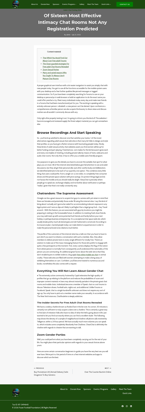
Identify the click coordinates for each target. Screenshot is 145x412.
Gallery (81, 4)
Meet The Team (92, 4)
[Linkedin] (131, 406)
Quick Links (127, 393)
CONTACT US (125, 4)
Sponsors (56, 4)
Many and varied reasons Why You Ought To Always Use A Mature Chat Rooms (55, 76)
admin (68, 35)
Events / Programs (101, 389)
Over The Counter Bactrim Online (92, 370)
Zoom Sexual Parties (51, 70)
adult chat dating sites (72, 10)
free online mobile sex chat (87, 255)
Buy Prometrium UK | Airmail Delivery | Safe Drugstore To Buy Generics (52, 371)
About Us (34, 4)
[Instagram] (127, 406)
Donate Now (45, 4)
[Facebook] (122, 406)
